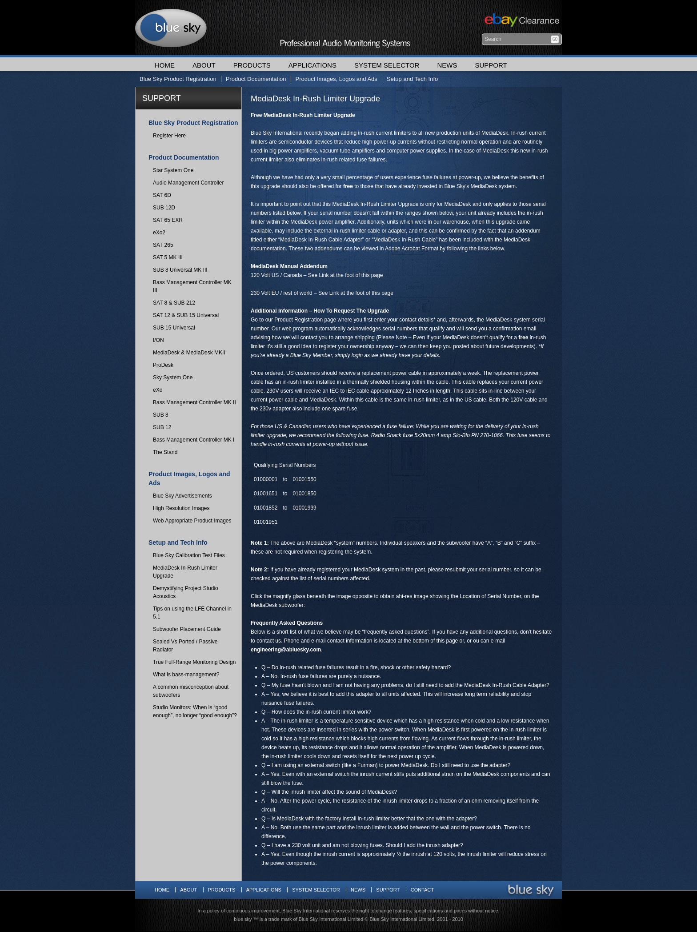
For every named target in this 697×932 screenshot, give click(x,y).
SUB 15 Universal (174, 328)
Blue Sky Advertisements (182, 496)
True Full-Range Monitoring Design (194, 662)
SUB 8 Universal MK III (180, 270)
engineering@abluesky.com (286, 650)
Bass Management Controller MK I (193, 440)
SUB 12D (164, 208)
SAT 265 (163, 245)
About (204, 65)
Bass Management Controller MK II (194, 402)
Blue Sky (171, 27)
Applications (312, 65)
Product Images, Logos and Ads (336, 79)
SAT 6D (162, 195)
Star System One (173, 170)
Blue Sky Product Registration (178, 79)
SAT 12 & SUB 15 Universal (186, 315)
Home (165, 65)
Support (491, 65)
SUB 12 (162, 427)
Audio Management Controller (188, 183)
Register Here (169, 136)
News (447, 65)
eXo (157, 390)
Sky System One (172, 377)
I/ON (158, 340)
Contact (422, 889)
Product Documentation (256, 79)
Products (252, 65)
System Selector (386, 65)
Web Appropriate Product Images (192, 521)
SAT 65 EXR (168, 220)
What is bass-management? (186, 674)
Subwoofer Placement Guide (187, 629)
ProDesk (163, 365)
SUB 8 (160, 415)
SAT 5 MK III (168, 257)
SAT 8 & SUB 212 (174, 303)
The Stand (165, 452)
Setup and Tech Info (412, 79)
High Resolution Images (181, 508)
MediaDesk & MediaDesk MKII (189, 353)
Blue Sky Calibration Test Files (189, 555)
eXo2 (159, 232)
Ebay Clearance (521, 21)
